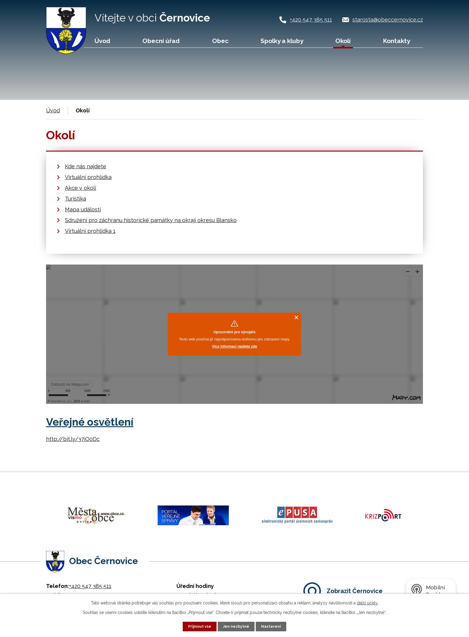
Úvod (102, 41)
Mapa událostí (83, 209)
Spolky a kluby (282, 41)
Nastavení (274, 626)
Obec (220, 41)
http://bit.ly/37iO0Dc (73, 439)
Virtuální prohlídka (88, 177)
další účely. (367, 602)
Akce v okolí (80, 188)
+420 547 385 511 (311, 19)
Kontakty (396, 41)
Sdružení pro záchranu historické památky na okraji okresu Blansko (151, 220)
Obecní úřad (161, 41)
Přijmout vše (197, 626)
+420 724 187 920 (90, 583)
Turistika (75, 198)
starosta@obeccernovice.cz (387, 19)
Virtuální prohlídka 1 (90, 231)
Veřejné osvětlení (89, 422)
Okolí (343, 41)
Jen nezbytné (237, 626)
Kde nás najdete (85, 166)
